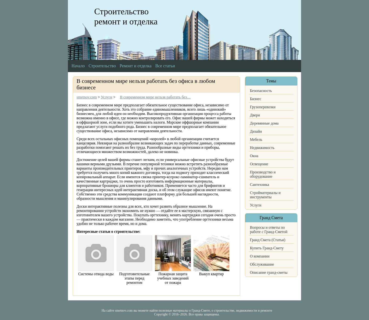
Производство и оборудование (263, 174)
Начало (78, 65)
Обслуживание (262, 264)
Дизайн (256, 131)
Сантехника (259, 185)
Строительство (102, 65)
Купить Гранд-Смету (267, 248)
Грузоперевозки (262, 107)
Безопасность (261, 91)
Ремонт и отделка (135, 65)
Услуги (255, 205)
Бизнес (255, 99)
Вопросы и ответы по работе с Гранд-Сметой (268, 229)
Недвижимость (262, 148)
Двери (255, 115)
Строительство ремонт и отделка (126, 16)
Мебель (256, 139)
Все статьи (165, 65)
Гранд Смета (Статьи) (267, 240)
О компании (260, 256)
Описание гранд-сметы (268, 272)
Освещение (259, 164)
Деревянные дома (264, 123)
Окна (254, 156)
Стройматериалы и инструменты (265, 195)
